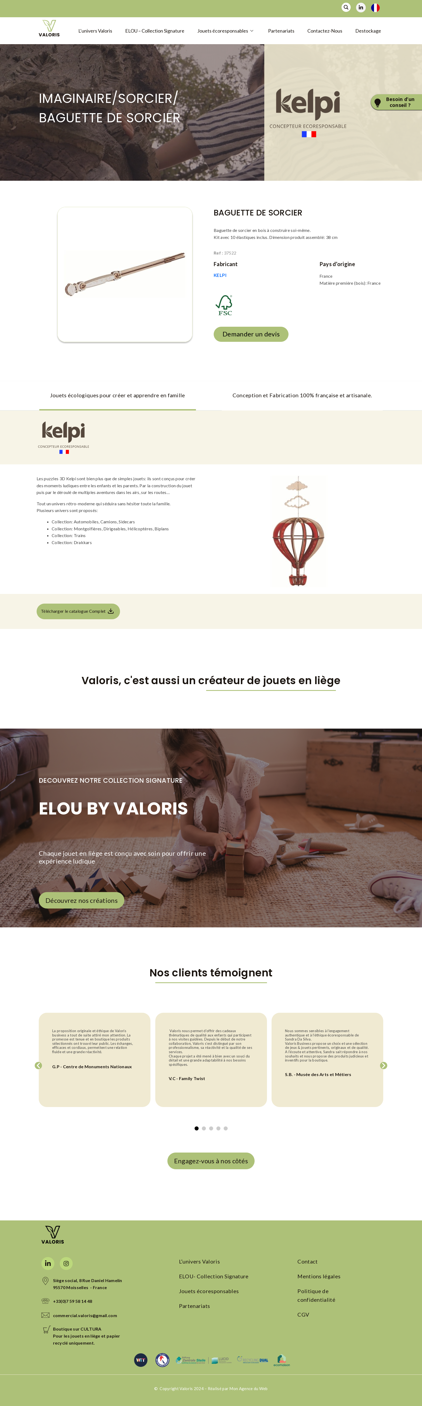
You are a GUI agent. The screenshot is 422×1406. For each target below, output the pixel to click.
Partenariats (281, 31)
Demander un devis (251, 334)
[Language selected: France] (377, 8)
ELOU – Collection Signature (154, 31)
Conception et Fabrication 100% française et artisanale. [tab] (302, 395)
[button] (38, 1065)
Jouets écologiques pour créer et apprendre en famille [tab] (117, 395)
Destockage (368, 31)
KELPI (220, 275)
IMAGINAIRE (75, 98)
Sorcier (145, 98)
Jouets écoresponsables (226, 31)
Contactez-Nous (324, 31)
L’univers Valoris (95, 31)
